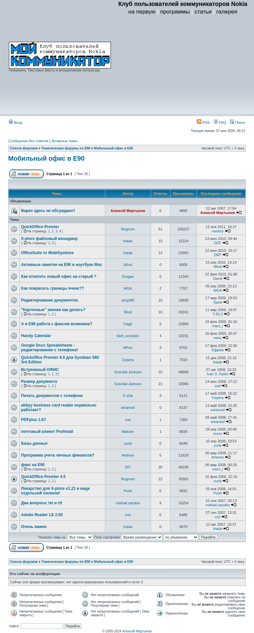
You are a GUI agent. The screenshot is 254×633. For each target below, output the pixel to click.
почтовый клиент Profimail (47, 431)
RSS (203, 122)
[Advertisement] (183, 66)
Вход (15, 122)
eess (217, 338)
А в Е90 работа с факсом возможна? (56, 324)
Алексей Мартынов (128, 211)
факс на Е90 (33, 464)
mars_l (217, 326)
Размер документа (39, 381)
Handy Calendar (36, 335)
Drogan (128, 276)
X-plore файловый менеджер (49, 238)
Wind (128, 265)
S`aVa (128, 396)
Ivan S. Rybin (217, 374)
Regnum (128, 229)
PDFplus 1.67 (33, 419)
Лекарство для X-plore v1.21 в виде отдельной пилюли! (55, 490)
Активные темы (64, 141)
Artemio (128, 455)
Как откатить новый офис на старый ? (58, 276)
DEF (217, 243)
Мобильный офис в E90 (113, 148)
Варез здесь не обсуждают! (48, 210)
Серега (128, 360)
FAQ (220, 122)
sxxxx (217, 433)
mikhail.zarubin (128, 503)
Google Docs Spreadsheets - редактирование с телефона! (49, 347)
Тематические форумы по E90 (65, 148)
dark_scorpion (127, 336)
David (217, 278)
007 (128, 467)
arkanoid (128, 407)
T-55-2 (218, 314)
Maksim (128, 432)
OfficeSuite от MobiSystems (47, 253)
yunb (128, 443)
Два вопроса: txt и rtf (41, 503)
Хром (217, 302)
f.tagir (128, 324)
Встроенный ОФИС (40, 369)
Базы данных (34, 443)
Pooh (128, 491)
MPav (128, 348)
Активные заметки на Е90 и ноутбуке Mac (61, 264)
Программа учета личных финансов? (57, 455)
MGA (128, 288)
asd (218, 386)
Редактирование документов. (50, 300)
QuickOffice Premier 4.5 (43, 476)
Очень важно (34, 526)
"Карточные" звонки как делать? (53, 309)
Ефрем (217, 350)
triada (128, 241)
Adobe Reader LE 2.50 (42, 515)
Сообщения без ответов (28, 141)
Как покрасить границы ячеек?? (52, 288)
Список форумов (24, 148)
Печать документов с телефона (52, 395)
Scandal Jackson (127, 372)
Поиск (237, 122)
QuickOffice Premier (40, 226)
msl (128, 420)
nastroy (217, 231)
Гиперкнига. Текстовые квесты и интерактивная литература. (55, 70)
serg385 (128, 300)
